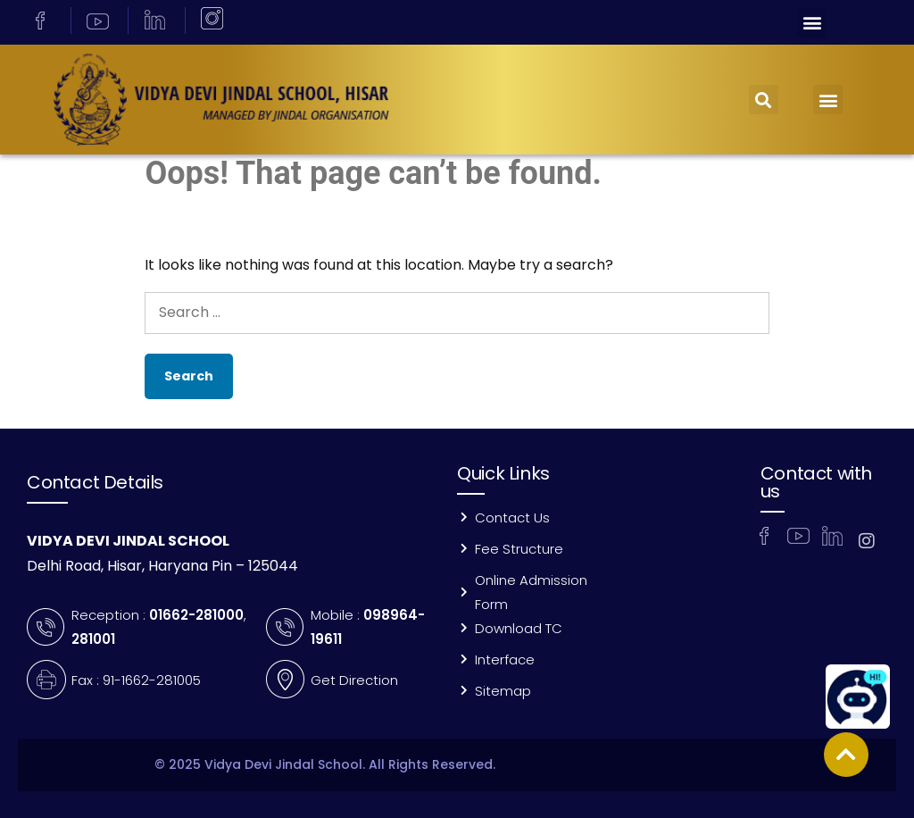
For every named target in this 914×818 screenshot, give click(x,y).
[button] (812, 23)
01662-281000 (196, 614)
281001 (93, 639)
